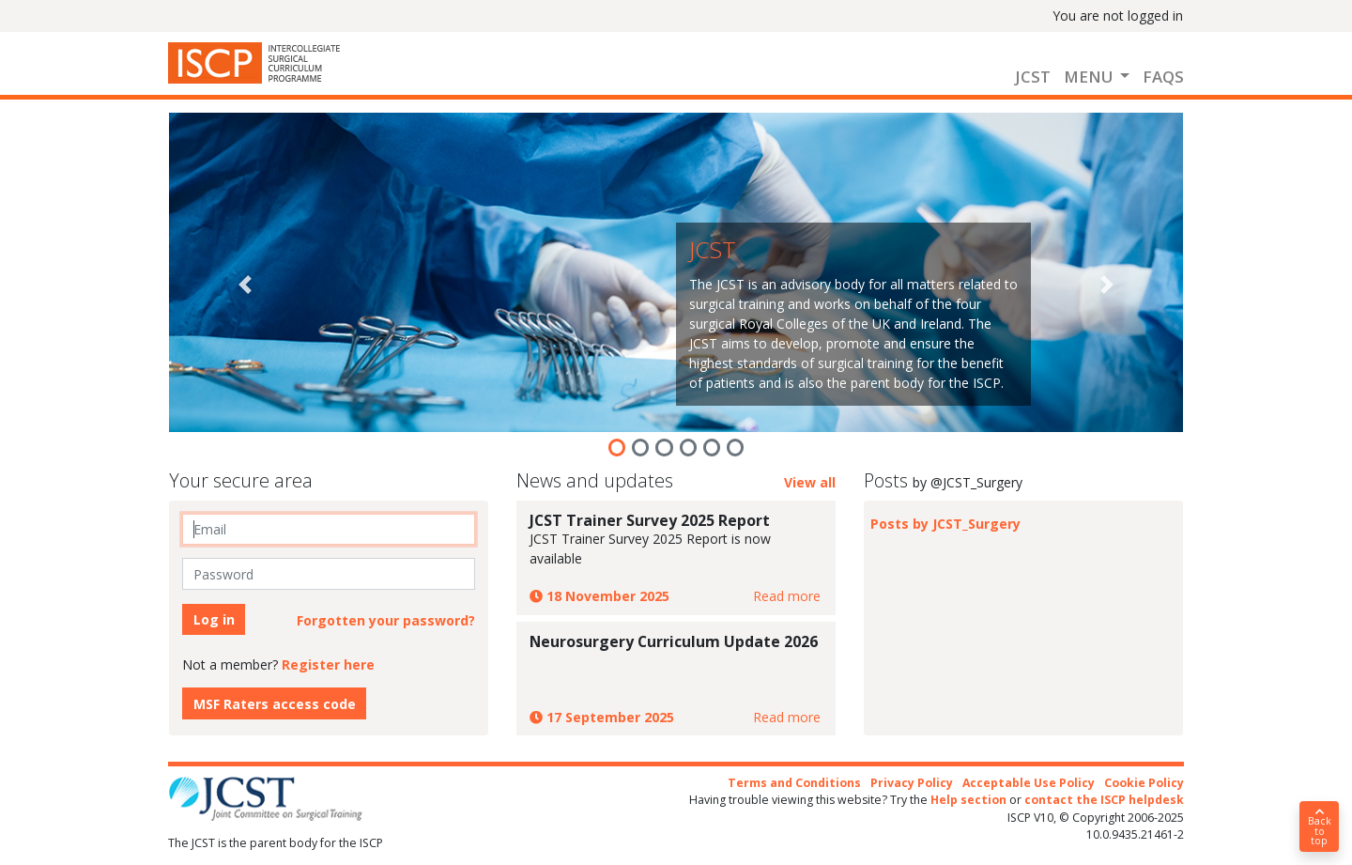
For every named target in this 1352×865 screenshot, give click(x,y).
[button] (245, 284)
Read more (787, 596)
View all (810, 482)
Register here (328, 664)
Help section (968, 800)
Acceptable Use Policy (1028, 783)
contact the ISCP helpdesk (1104, 800)
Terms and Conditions (794, 783)
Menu (1090, 76)
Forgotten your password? (386, 620)
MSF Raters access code (274, 704)
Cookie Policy (1144, 783)
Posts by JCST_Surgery (945, 524)
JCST (1033, 76)
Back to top (1319, 827)
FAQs (1163, 76)
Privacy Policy (911, 783)
